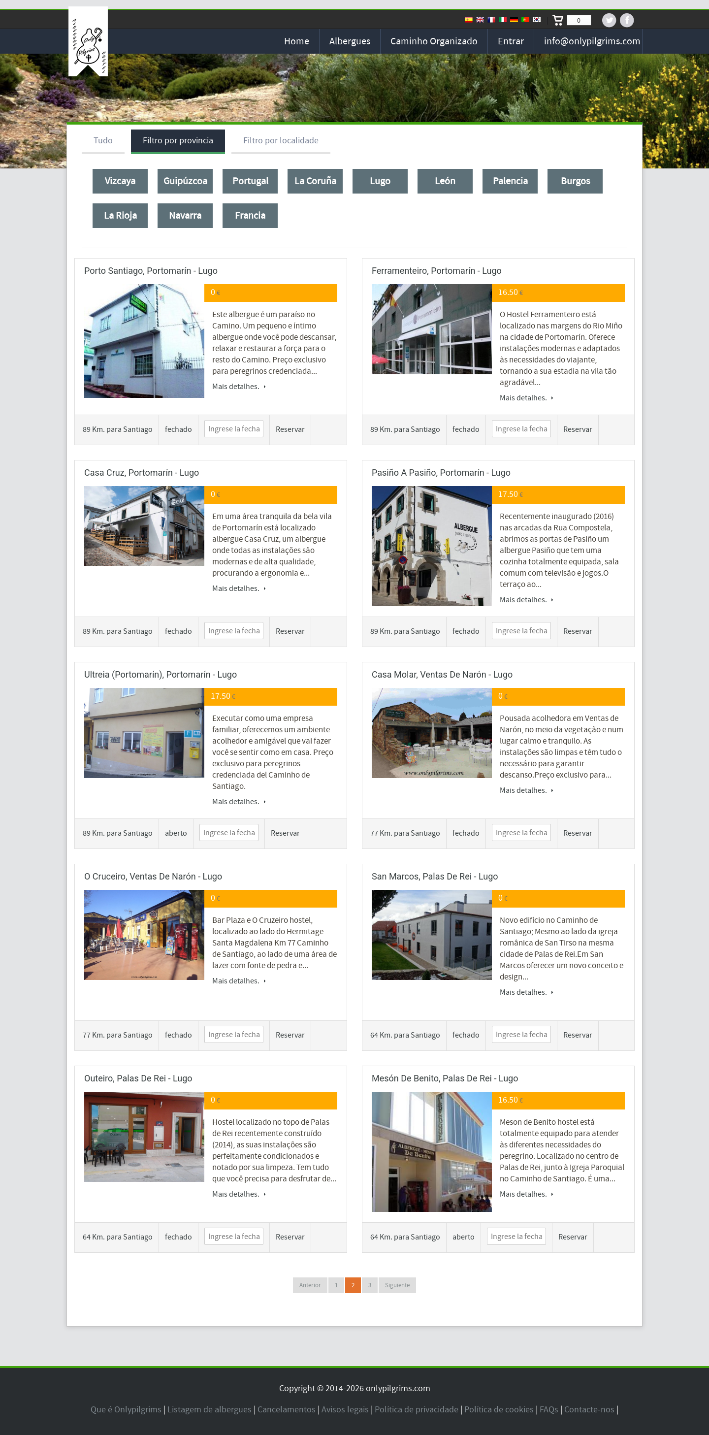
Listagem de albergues (209, 1409)
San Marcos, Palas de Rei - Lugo (435, 876)
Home (296, 41)
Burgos (575, 181)
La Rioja (120, 215)
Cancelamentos (287, 1409)
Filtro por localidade (281, 140)
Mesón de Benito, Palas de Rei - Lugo (445, 1078)
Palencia (510, 181)
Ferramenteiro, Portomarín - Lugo (437, 270)
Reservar (290, 429)
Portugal (250, 181)
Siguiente (397, 1285)
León (445, 181)
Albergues (349, 41)
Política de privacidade (416, 1409)
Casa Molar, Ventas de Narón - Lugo (442, 674)
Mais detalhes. (239, 386)
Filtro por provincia (178, 140)
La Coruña (315, 181)
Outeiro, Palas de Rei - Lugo (138, 1078)
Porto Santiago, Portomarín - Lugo (151, 270)
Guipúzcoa (185, 181)
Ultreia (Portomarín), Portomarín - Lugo (160, 674)
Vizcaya (120, 181)
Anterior (310, 1285)
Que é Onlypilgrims (126, 1409)
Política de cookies (499, 1409)
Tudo (103, 140)
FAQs (549, 1409)
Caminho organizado (434, 41)
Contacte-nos (589, 1409)
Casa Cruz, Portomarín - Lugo (141, 472)
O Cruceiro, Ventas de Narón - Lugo (153, 876)
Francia (250, 215)
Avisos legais (345, 1409)
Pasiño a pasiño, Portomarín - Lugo (441, 472)
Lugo (380, 181)
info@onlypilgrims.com (592, 41)
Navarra (185, 215)
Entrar (511, 41)
